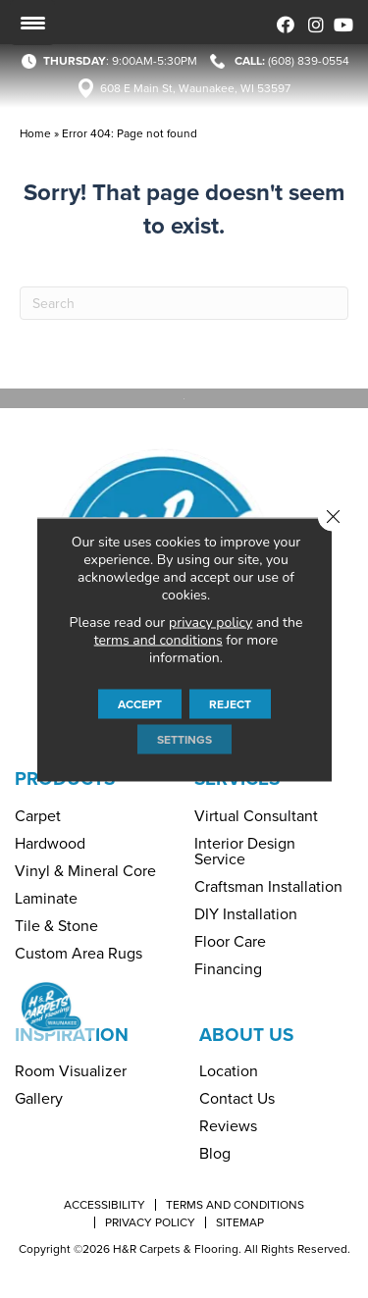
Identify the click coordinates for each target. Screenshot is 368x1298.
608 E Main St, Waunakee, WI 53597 (195, 88)
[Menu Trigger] (32, 22)
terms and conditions (158, 639)
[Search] (184, 303)
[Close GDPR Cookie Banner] (332, 516)
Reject (230, 703)
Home (35, 133)
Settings (184, 739)
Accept (140, 703)
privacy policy (210, 621)
